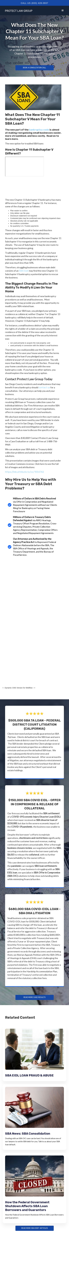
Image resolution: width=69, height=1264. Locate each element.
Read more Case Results (34, 997)
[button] (62, 10)
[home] (18, 10)
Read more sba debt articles (34, 1228)
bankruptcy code (39, 129)
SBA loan (24, 270)
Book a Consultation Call (34, 67)
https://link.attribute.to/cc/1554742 (24, 472)
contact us (44, 387)
